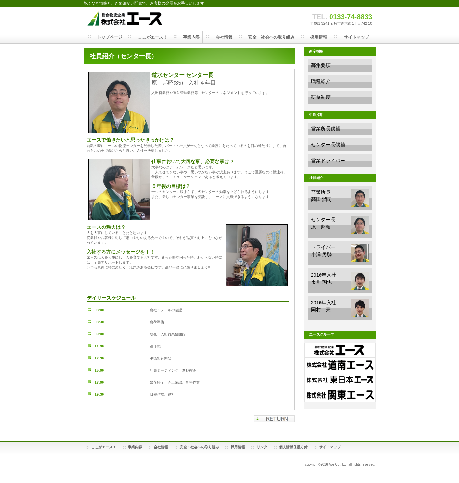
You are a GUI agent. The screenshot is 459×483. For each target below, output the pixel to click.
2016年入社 (340, 281)
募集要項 (321, 65)
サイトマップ (330, 447)
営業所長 (340, 198)
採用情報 (238, 447)
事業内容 (135, 447)
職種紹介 (321, 81)
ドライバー (340, 253)
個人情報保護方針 (293, 447)
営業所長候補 (325, 128)
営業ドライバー (328, 160)
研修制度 (321, 97)
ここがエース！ (103, 447)
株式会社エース (148, 19)
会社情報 (161, 447)
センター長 (340, 225)
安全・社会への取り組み (199, 447)
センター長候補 (328, 144)
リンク (262, 447)
